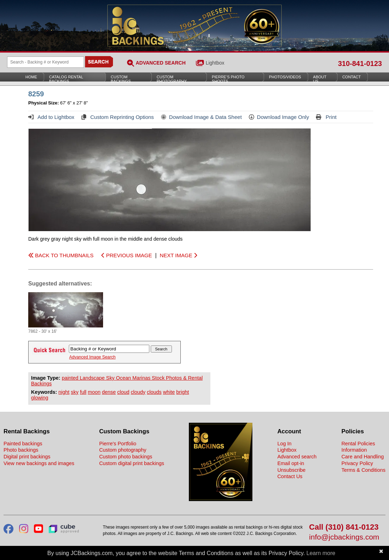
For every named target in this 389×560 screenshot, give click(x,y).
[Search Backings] (45, 62)
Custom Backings (121, 79)
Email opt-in (290, 463)
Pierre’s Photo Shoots (228, 79)
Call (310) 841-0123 (344, 527)
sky (75, 392)
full (83, 392)
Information (354, 450)
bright (182, 392)
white (169, 392)
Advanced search (297, 456)
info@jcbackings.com (344, 537)
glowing (39, 398)
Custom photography (122, 450)
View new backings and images (39, 463)
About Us (320, 79)
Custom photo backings (125, 456)
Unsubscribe (291, 470)
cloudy (138, 392)
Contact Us (290, 476)
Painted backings (23, 443)
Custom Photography (172, 79)
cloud (123, 392)
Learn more (320, 553)
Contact (351, 77)
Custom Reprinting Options (118, 117)
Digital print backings (27, 456)
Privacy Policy (357, 463)
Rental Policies (358, 443)
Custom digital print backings (131, 463)
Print (326, 117)
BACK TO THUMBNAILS (61, 255)
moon (94, 392)
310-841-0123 (360, 63)
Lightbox (215, 63)
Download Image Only (279, 117)
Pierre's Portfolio (117, 443)
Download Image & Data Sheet (201, 117)
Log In (284, 443)
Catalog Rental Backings (66, 79)
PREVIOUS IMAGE (126, 255)
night (64, 392)
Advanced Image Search (92, 357)
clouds (154, 392)
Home (31, 77)
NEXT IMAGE (178, 255)
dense (109, 392)
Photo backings (21, 450)
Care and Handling (362, 456)
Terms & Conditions (363, 470)
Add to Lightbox (51, 117)
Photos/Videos (285, 77)
